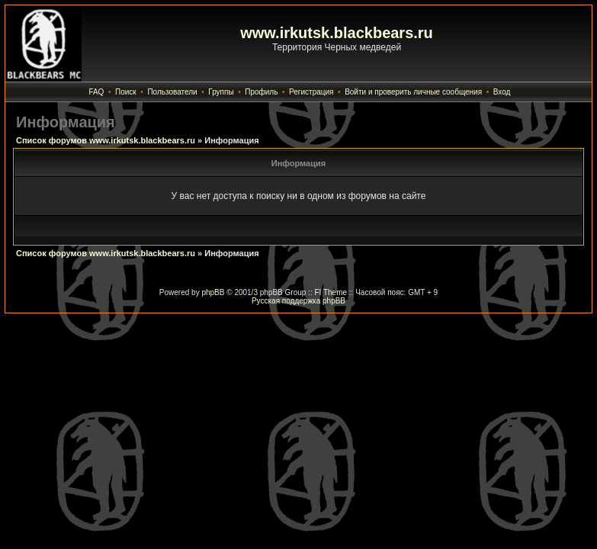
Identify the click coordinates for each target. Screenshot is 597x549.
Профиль (261, 92)
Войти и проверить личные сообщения (413, 92)
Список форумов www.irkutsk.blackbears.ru (105, 140)
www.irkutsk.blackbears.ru (336, 32)
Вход (502, 92)
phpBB (212, 292)
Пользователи (172, 92)
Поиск (125, 92)
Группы (220, 92)
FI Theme (330, 292)
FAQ (96, 92)
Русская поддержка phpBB (298, 301)
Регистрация (311, 92)
